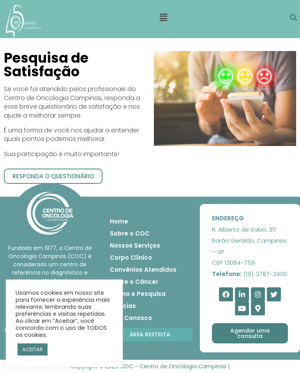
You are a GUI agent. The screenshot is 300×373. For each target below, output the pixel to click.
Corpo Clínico (131, 257)
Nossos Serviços (135, 245)
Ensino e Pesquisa (138, 294)
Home (119, 221)
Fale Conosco (131, 318)
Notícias (123, 306)
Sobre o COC (130, 233)
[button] (53, 176)
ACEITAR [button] (32, 349)
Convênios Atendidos (143, 270)
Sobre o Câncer (134, 282)
